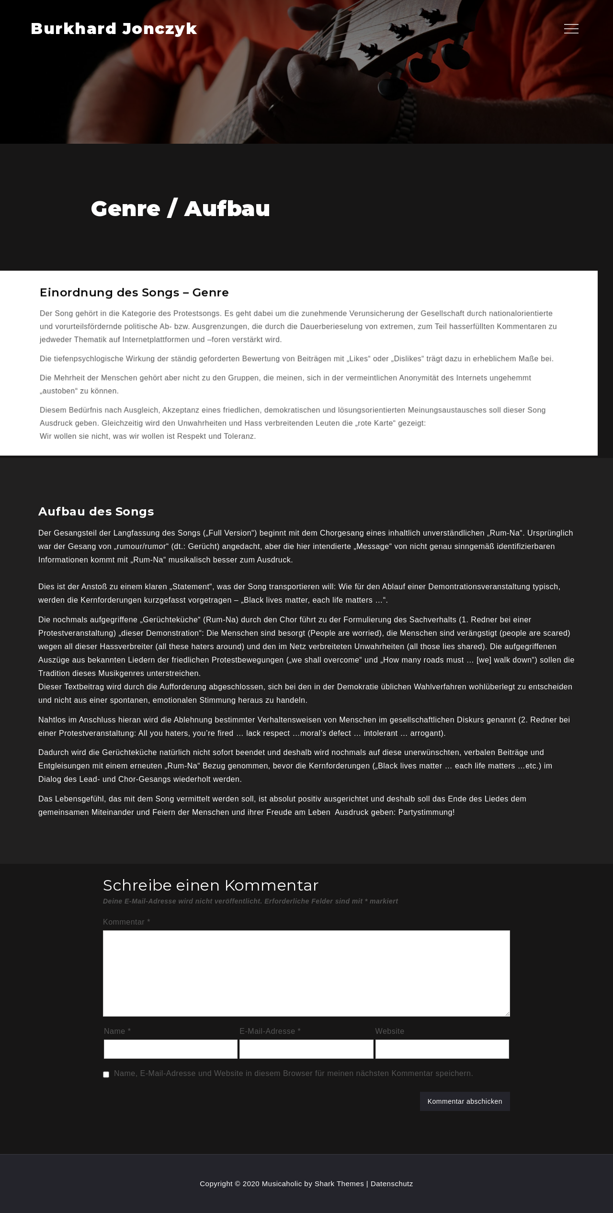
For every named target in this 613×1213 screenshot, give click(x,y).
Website (390, 1031)
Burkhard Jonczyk (114, 28)
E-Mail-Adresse (270, 1031)
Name (117, 1031)
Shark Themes (340, 1183)
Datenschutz (392, 1183)
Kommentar (126, 922)
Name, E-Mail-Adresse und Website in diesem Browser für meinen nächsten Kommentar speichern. (293, 1073)
